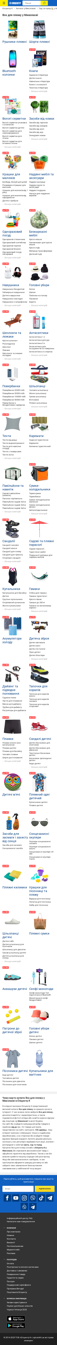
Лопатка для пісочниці (40, 902)
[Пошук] (44, 3)
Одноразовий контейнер (14, 242)
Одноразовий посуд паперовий (11, 253)
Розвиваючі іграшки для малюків (14, 186)
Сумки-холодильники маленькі (39, 501)
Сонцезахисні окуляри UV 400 (41, 853)
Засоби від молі (36, 129)
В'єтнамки (34, 400)
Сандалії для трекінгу (12, 555)
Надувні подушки (37, 190)
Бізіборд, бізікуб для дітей (14, 182)
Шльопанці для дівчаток (14, 949)
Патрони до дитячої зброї (12, 1030)
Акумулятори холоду (12, 640)
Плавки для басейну (12, 751)
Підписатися (45, 1189)
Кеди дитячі (35, 763)
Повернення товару (16, 1274)
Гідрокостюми (9, 697)
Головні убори (39, 285)
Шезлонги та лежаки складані (12, 354)
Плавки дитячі (9, 748)
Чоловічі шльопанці (38, 390)
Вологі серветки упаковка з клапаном (14, 123)
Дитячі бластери (37, 655)
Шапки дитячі (35, 1042)
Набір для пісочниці (38, 905)
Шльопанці (37, 386)
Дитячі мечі (34, 646)
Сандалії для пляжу (11, 551)
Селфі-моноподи (41, 989)
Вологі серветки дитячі (13, 128)
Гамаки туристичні (38, 596)
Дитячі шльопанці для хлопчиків (13, 945)
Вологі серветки (14, 118)
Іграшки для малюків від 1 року (15, 191)
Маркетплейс (13, 1250)
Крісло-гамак (35, 599)
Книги (33, 71)
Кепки (32, 289)
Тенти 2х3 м (8, 455)
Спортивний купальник (13, 602)
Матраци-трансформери (40, 251)
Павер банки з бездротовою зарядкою (13, 404)
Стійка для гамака (38, 593)
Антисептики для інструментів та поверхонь (41, 347)
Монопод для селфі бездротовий (38, 999)
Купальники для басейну (14, 593)
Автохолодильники (38, 510)
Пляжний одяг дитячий (39, 796)
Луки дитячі (34, 652)
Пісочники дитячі (15, 1071)
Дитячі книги (35, 78)
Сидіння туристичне (38, 440)
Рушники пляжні (14, 42)
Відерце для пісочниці (39, 899)
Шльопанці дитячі (10, 935)
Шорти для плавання (12, 757)
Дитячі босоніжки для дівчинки (39, 749)
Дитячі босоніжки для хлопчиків (39, 744)
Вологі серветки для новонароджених (12, 132)
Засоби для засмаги (12, 845)
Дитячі (5, 596)
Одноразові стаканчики (13, 239)
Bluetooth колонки (9, 72)
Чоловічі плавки (10, 754)
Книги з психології (38, 84)
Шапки (32, 292)
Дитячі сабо (8, 941)
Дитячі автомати (37, 642)
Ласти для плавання (12, 701)
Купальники (11, 589)
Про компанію (13, 1232)
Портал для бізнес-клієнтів (20, 1306)
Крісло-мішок (35, 239)
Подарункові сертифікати (19, 1285)
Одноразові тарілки (11, 246)
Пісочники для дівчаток (13, 1081)
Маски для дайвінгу (11, 704)
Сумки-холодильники (39, 487)
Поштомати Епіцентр (17, 1292)
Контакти (11, 1239)
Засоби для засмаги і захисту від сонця (15, 837)
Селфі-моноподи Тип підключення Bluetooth (40, 994)
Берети (32, 302)
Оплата (10, 1263)
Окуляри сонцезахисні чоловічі (40, 842)
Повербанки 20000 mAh (13, 390)
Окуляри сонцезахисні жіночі (40, 847)
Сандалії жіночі (9, 548)
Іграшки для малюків (11, 176)
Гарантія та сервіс (15, 1278)
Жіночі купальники (11, 606)
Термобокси (35, 496)
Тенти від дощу (9, 440)
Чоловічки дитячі (10, 1078)
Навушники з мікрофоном (14, 302)
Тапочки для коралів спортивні (39, 705)
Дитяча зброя (39, 638)
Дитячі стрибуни (10, 201)
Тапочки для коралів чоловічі (39, 700)
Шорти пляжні (39, 42)
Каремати (36, 436)
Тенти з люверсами (11, 451)
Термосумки (35, 493)
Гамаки (34, 589)
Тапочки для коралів (38, 688)
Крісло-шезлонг (10, 340)
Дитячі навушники (11, 295)
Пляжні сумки (39, 933)
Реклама (11, 1253)
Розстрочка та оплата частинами (23, 1267)
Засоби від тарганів (38, 122)
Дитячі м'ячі (11, 794)
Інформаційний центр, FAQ (19, 1218)
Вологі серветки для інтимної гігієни (12, 142)
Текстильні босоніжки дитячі (39, 754)
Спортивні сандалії (11, 558)
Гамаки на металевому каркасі (40, 607)
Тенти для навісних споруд (11, 447)
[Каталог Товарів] (4, 3)
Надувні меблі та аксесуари (41, 176)
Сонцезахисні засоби (12, 848)
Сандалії (8, 541)
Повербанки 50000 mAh (13, 400)
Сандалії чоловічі (10, 545)
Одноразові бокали (11, 249)
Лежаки (6, 350)
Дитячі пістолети (37, 649)
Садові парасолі (36, 549)
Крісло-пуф (34, 248)
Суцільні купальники (12, 599)
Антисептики (38, 333)
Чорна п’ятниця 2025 (17, 1309)
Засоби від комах (41, 118)
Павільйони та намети (13, 487)
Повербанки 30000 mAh (13, 393)
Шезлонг (6, 347)
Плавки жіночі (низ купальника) (11, 744)
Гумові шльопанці (37, 396)
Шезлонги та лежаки (11, 334)
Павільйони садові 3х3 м (14, 502)
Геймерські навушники (13, 292)
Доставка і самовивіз (17, 1271)
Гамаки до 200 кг (37, 602)
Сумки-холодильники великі (39, 506)
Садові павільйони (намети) (11, 494)
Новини (10, 1235)
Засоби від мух (36, 132)
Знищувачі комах (37, 135)
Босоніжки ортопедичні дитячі (40, 759)
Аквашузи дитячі (14, 989)
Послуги (11, 1281)
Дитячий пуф (35, 254)
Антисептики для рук (39, 340)
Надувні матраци (37, 182)
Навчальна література (39, 81)
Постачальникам (15, 1246)
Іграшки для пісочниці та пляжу (38, 891)
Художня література (38, 75)
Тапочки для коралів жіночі (39, 695)
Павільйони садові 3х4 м (14, 505)
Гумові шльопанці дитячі (14, 953)
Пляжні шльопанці (38, 403)
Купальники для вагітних (41, 1072)
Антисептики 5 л (37, 343)
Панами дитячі (36, 1039)
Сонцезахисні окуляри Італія (40, 858)
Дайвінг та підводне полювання (10, 689)
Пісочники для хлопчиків (14, 1084)
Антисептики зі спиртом (40, 352)
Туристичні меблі (37, 552)
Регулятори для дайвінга (14, 710)
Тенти (6, 436)
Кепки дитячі (35, 1036)
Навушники (10, 285)
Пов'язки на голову (38, 295)
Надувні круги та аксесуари (37, 186)
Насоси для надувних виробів (39, 194)
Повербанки (11, 386)
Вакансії (11, 1242)
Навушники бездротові (13, 289)
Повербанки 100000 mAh (14, 396)
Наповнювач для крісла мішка (40, 243)
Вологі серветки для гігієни (12, 137)
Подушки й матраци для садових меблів (40, 556)
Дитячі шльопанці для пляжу (13, 957)
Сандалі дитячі (40, 739)
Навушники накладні (12, 299)
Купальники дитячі (38, 802)
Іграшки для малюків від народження (14, 196)
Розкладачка (8, 344)
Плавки (7, 739)
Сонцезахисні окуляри (39, 835)
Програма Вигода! (15, 1288)
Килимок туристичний (40, 446)
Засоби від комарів (38, 126)
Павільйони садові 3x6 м (14, 508)
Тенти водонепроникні (13, 443)
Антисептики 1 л (37, 337)
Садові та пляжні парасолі (41, 543)
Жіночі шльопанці (37, 393)
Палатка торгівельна (12, 498)
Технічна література (38, 88)
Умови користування (17, 1302)
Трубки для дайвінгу (12, 707)
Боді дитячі (7, 1075)
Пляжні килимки (14, 887)
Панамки (33, 299)
